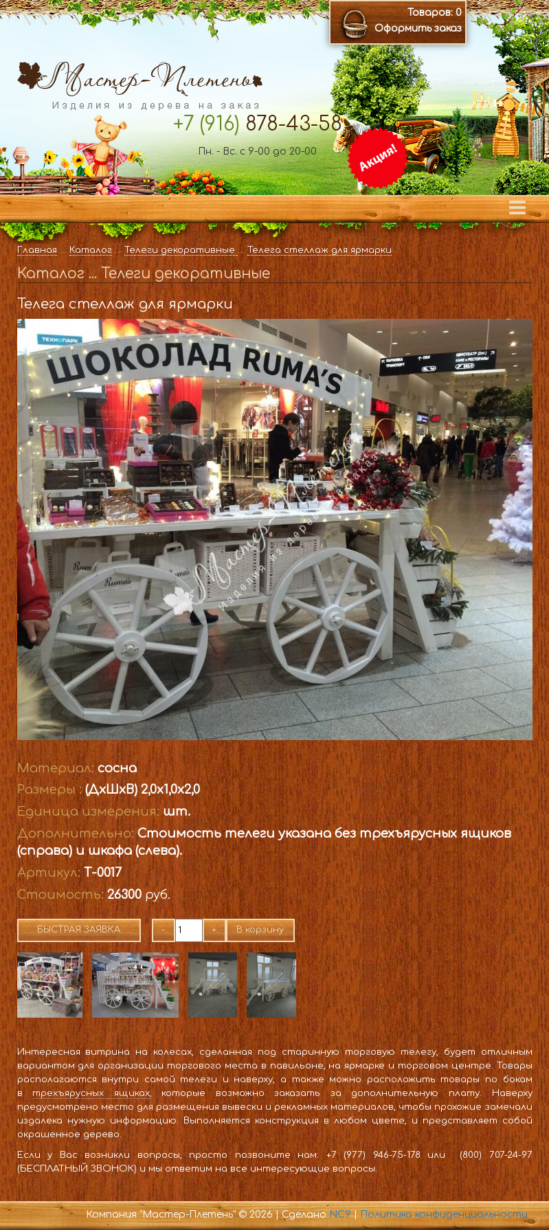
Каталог (90, 250)
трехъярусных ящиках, (92, 1093)
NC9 (340, 1214)
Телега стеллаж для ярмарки (319, 250)
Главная (37, 250)
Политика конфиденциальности (444, 1214)
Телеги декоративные (181, 250)
